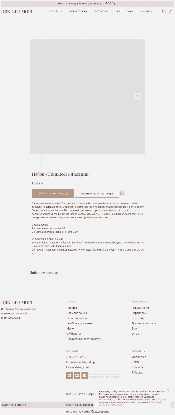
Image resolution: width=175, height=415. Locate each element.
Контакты (138, 318)
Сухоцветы (73, 333)
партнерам (101, 11)
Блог (117, 11)
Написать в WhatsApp (80, 362)
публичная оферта (14, 404)
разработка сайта (78, 411)
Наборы (71, 307)
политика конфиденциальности (86, 404)
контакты (147, 11)
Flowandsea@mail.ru (79, 367)
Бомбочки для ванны (79, 323)
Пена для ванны (76, 318)
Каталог (55, 11)
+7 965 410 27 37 (76, 357)
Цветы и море (17, 11)
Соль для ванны (76, 313)
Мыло (70, 328)
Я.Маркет (137, 372)
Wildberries (138, 357)
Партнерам (139, 313)
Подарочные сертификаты (83, 338)
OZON (135, 362)
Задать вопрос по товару (97, 193)
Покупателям (78, 11)
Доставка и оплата (144, 323)
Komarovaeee (100, 411)
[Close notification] (168, 390)
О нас (130, 11)
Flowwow (137, 367)
